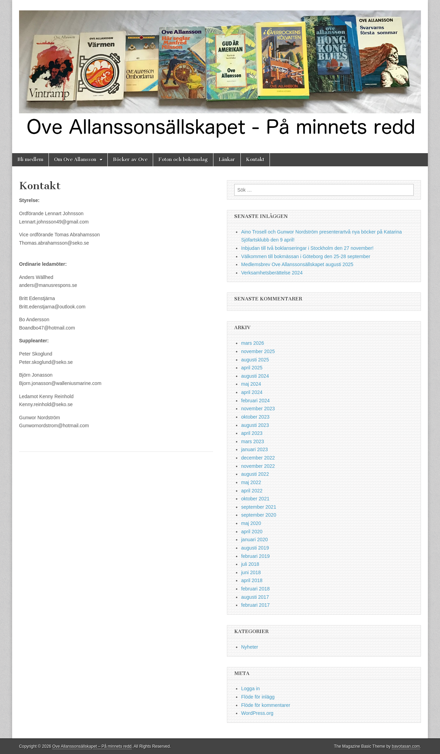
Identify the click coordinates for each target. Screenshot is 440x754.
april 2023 (252, 433)
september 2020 (258, 515)
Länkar (227, 160)
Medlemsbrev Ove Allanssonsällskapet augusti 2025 (297, 264)
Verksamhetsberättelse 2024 (271, 272)
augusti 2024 (255, 376)
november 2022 (258, 466)
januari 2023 (254, 449)
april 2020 (252, 531)
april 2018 (252, 580)
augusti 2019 (255, 548)
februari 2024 (255, 400)
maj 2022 (251, 482)
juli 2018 (250, 564)
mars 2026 (252, 343)
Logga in (250, 688)
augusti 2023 (255, 425)
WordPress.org (257, 713)
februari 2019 (255, 556)
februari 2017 (255, 605)
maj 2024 (251, 384)
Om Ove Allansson (75, 160)
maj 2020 (251, 523)
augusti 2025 (255, 359)
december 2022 (258, 458)
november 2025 (258, 351)
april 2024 (252, 392)
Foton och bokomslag (183, 160)
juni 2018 (251, 572)
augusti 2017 (255, 597)
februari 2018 (255, 588)
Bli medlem (30, 160)
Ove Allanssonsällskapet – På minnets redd (92, 746)
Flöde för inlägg (258, 697)
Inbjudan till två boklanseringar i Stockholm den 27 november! (307, 248)
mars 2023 (252, 441)
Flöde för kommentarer (265, 705)
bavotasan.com (406, 746)
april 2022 (252, 490)
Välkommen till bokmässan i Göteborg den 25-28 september (305, 256)
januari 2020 (254, 539)
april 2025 (252, 367)
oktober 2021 (255, 498)
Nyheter (249, 647)
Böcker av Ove (130, 160)
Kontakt (255, 160)
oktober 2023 (255, 417)
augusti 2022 (255, 474)
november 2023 (258, 408)
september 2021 (258, 507)
